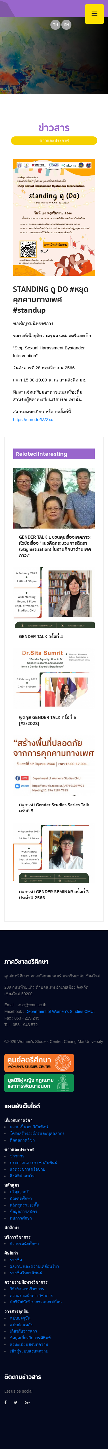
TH (55, 24)
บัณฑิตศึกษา (21, 1198)
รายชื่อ (16, 1259)
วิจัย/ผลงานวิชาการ (27, 1289)
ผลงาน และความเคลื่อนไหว (34, 1266)
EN (66, 24)
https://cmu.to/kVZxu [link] (33, 419)
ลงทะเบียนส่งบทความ (29, 1344)
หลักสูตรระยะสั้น (24, 1205)
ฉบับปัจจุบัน (20, 1318)
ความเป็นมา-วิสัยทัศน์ (29, 1126)
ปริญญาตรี (19, 1191)
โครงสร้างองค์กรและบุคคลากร (37, 1133)
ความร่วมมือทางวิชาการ (31, 1295)
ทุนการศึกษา (21, 1218)
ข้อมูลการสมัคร (23, 1211)
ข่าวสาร (17, 1156)
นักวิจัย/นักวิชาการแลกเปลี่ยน (36, 1302)
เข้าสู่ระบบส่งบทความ (29, 1351)
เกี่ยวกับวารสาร (23, 1331)
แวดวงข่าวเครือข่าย (27, 1169)
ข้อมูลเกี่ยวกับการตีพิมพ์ (30, 1337)
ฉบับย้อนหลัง (21, 1324)
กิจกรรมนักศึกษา (24, 1243)
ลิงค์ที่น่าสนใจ (22, 1176)
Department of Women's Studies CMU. (60, 1011)
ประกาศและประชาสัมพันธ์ (33, 1162)
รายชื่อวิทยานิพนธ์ (26, 1272)
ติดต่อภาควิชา (22, 1140)
